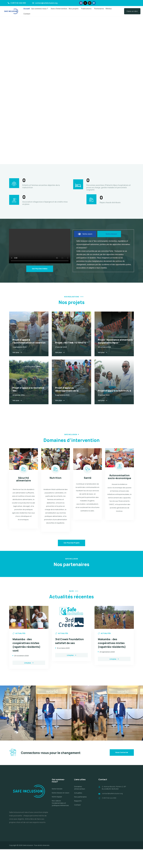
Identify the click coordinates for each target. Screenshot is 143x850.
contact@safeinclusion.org (112, 794)
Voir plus (17, 353)
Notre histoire (57, 790)
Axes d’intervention (59, 9)
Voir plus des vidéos (39, 269)
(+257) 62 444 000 (109, 799)
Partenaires (99, 9)
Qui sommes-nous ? (39, 9)
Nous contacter (121, 753)
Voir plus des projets (71, 543)
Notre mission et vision (60, 794)
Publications (86, 9)
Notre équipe (57, 798)
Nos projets (74, 9)
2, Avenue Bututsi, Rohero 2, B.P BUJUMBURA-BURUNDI (114, 788)
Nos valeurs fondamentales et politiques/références (60, 804)
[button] (40, 8)
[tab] (85, 234)
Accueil (26, 9)
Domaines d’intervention (79, 788)
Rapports (78, 802)
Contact (26, 14)
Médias (109, 9)
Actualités (78, 794)
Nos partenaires (80, 798)
